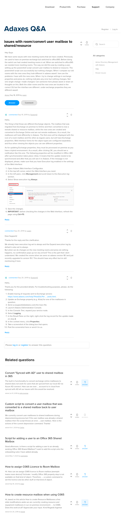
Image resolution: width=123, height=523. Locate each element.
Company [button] (110, 7)
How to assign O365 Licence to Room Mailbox (32, 466)
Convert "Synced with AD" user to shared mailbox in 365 (34, 374)
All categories (99, 55)
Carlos (22, 427)
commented (13, 114)
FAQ (97, 69)
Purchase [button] (81, 7)
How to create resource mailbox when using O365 (34, 494)
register (24, 345)
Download (49, 7)
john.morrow (24, 393)
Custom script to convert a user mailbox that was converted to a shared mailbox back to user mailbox (33, 407)
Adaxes (14, 7)
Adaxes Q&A (25, 28)
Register (105, 29)
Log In (115, 29)
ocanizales (24, 456)
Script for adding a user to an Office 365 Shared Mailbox (33, 440)
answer (12, 102)
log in (15, 345)
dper (22, 484)
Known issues (101, 73)
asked (7, 95)
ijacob (23, 511)
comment (29, 102)
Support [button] (95, 7)
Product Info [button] (65, 7)
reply (7, 219)
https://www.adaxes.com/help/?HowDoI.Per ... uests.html (32, 296)
